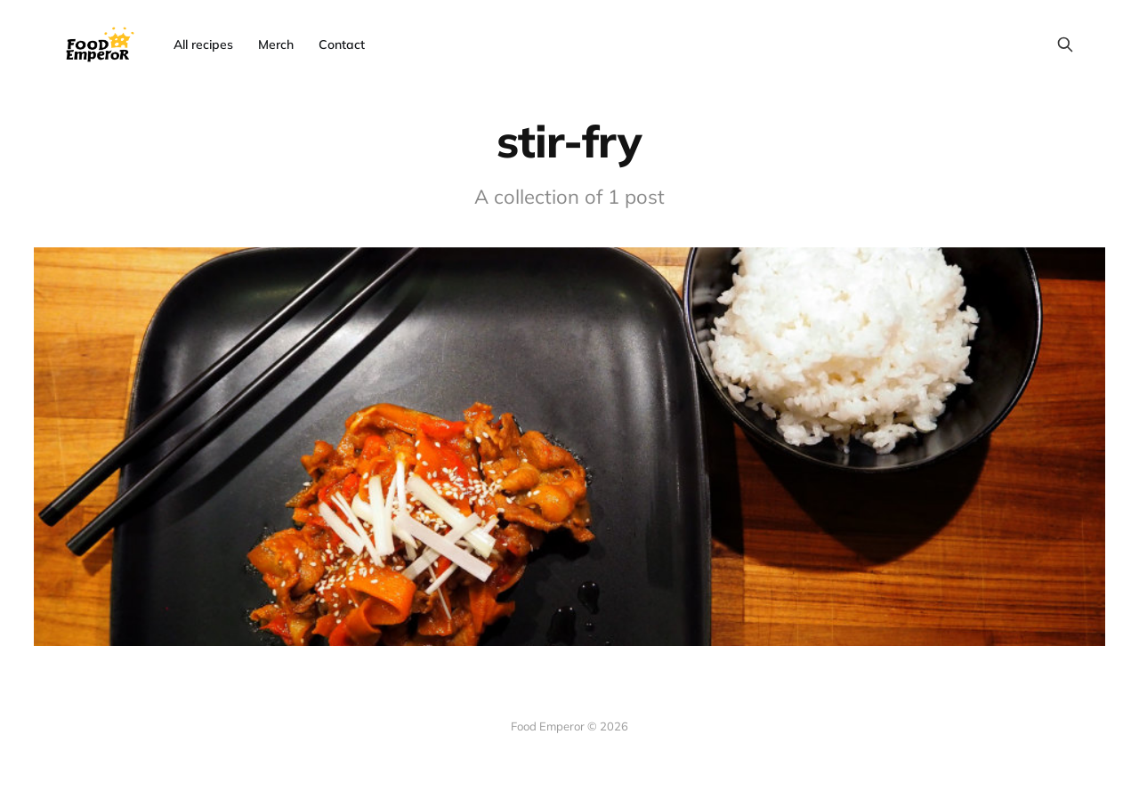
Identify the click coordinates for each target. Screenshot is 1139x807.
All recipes (203, 44)
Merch (276, 44)
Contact (342, 44)
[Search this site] (1065, 44)
